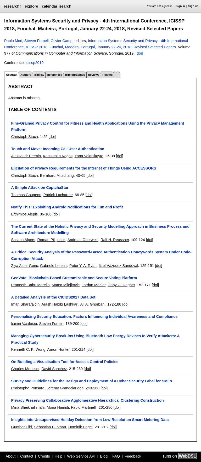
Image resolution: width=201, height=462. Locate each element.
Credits (44, 456)
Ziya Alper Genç (24, 266)
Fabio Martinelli (84, 407)
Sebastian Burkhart (50, 427)
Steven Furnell (36, 41)
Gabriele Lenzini (53, 266)
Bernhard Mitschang (57, 175)
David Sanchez (54, 369)
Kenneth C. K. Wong (28, 349)
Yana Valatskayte (89, 156)
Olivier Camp (61, 41)
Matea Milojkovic (66, 285)
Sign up (193, 6)
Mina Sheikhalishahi (27, 407)
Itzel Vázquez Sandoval (118, 266)
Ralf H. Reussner (114, 240)
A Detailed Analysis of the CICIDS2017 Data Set (53, 297)
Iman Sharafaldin (25, 304)
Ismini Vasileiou (24, 323)
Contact (26, 456)
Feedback (133, 456)
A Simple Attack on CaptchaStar (39, 187)
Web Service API (81, 456)
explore (31, 6)
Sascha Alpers (23, 240)
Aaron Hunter (58, 349)
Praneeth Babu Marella (30, 285)
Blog (104, 456)
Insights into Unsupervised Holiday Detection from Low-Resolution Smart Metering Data (90, 420)
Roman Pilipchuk (51, 240)
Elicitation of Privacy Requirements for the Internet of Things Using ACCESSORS (83, 168)
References (54, 74)
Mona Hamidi (58, 407)
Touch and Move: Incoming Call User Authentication (57, 149)
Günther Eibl (21, 427)
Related (107, 74)
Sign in (180, 6)
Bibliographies (75, 74)
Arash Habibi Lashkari (59, 304)
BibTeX (39, 74)
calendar (49, 6)
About (11, 456)
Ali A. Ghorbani (92, 304)
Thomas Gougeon (26, 195)
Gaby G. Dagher (121, 285)
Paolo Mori (13, 41)
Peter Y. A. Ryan (83, 266)
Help (59, 456)
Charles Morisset (25, 369)
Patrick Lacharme (58, 195)
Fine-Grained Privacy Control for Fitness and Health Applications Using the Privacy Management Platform (97, 126)
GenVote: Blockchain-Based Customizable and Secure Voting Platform (74, 278)
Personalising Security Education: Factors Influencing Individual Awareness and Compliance (94, 316)
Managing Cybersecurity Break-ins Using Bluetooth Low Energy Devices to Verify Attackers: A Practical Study (95, 339)
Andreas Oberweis (83, 240)
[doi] (139, 53)
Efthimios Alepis (24, 214)
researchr (12, 6)
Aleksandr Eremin (26, 156)
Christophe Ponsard (27, 388)
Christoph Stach (24, 136)
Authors (25, 74)
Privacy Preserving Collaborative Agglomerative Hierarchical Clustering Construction (87, 400)
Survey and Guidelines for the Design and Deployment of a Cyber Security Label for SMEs (91, 381)
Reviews (93, 74)
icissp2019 (34, 63)
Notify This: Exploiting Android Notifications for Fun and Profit (67, 207)
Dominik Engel (80, 427)
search (65, 6)
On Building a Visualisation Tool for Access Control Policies (64, 362)
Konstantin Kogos (57, 156)
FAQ (116, 456)
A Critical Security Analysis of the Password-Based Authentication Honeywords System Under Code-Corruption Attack (101, 255)
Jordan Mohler (93, 285)
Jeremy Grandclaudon (65, 388)
